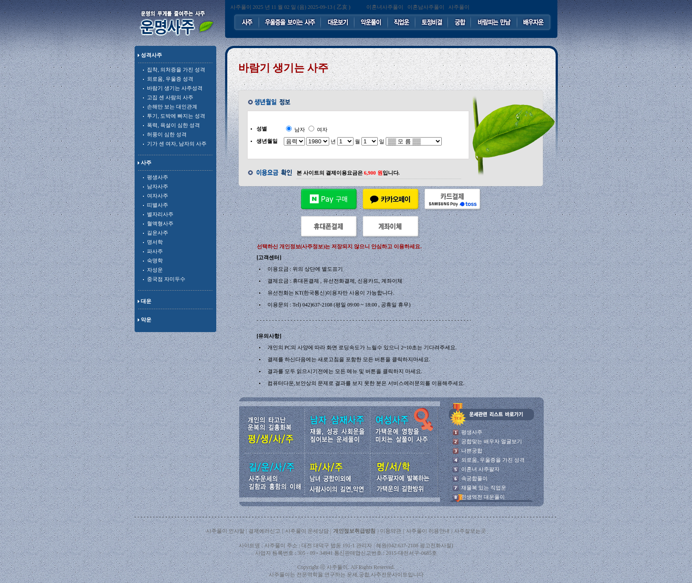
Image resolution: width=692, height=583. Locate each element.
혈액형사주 (160, 223)
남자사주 (157, 186)
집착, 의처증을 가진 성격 (176, 70)
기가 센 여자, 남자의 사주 (177, 144)
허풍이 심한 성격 (167, 134)
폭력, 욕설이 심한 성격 (173, 125)
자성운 (155, 270)
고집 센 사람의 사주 (170, 97)
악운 (146, 320)
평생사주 (157, 177)
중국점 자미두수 (166, 279)
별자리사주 (160, 214)
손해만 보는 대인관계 (172, 107)
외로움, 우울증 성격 (170, 79)
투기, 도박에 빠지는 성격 (176, 116)
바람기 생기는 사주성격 (175, 88)
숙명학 (155, 261)
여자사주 (157, 196)
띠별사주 (157, 205)
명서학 (155, 242)
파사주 (155, 251)
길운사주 (157, 233)
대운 (146, 301)
